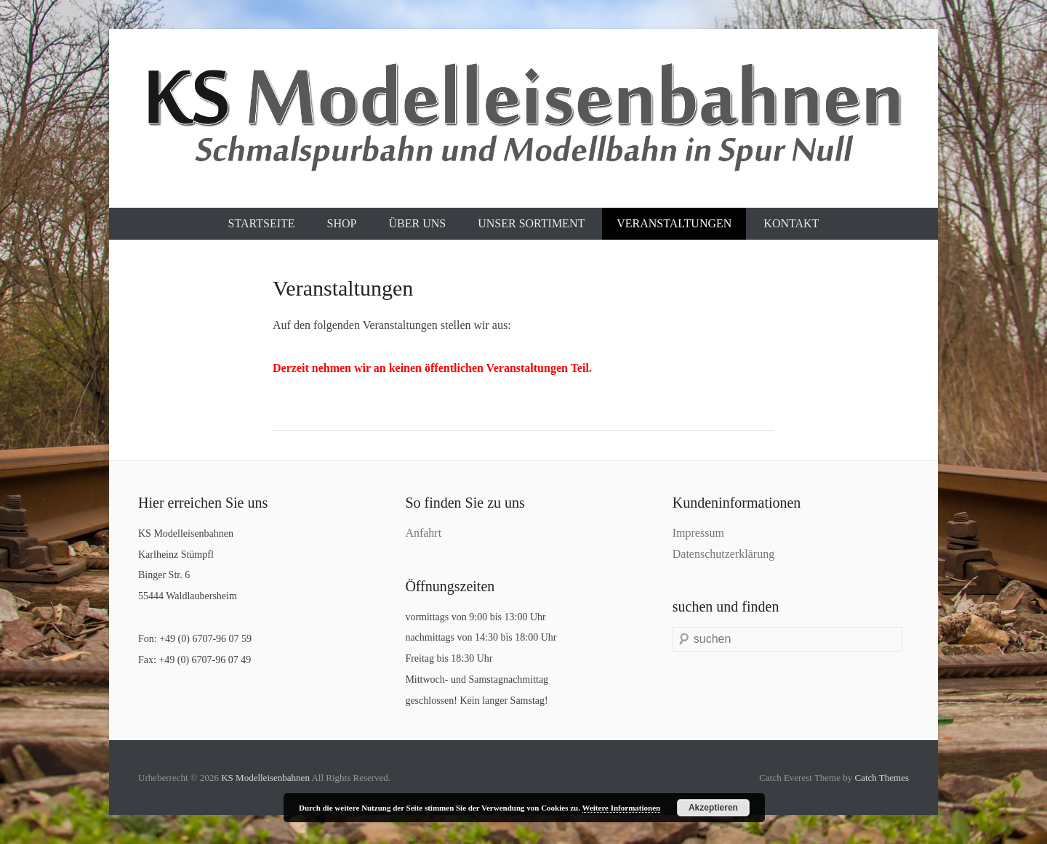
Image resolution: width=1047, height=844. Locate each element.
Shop (342, 223)
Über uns (417, 223)
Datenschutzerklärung (723, 554)
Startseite (261, 223)
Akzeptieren (713, 808)
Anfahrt (423, 533)
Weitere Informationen (621, 807)
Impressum (698, 533)
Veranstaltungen (674, 223)
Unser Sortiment (531, 223)
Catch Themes (882, 777)
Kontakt (791, 223)
